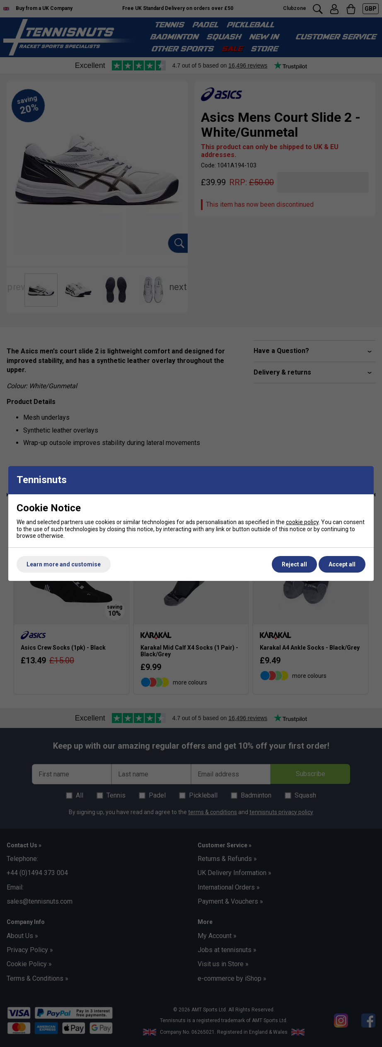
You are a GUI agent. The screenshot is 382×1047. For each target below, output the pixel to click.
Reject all (294, 564)
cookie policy (302, 522)
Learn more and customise (64, 564)
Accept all (342, 564)
